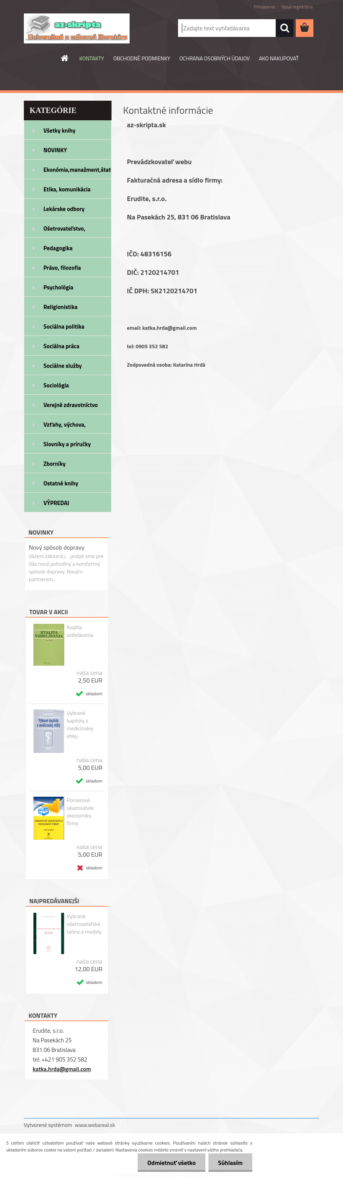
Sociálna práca (61, 346)
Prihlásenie (264, 6)
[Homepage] (65, 58)
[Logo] (77, 28)
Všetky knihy (59, 130)
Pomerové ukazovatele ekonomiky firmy (80, 811)
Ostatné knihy (60, 483)
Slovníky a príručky (67, 444)
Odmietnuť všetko (171, 1162)
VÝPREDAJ (56, 502)
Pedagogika (58, 248)
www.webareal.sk (95, 1125)
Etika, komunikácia (67, 189)
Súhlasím (230, 1162)
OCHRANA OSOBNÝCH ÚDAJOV (215, 58)
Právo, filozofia (62, 267)
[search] (284, 28)
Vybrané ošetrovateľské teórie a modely (84, 923)
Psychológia (58, 287)
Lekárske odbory (64, 208)
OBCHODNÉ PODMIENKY (141, 58)
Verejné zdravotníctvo (70, 404)
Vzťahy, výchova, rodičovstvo (64, 427)
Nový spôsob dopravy (56, 547)
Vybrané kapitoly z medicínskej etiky (80, 724)
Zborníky (54, 463)
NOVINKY (55, 150)
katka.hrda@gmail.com (62, 1069)
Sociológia (56, 385)
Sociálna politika (63, 326)
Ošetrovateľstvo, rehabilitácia (64, 231)
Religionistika (60, 306)
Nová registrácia (297, 6)
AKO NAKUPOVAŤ (278, 58)
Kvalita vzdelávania (80, 631)
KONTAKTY (91, 58)
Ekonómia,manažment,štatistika (77, 169)
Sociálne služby (62, 365)
